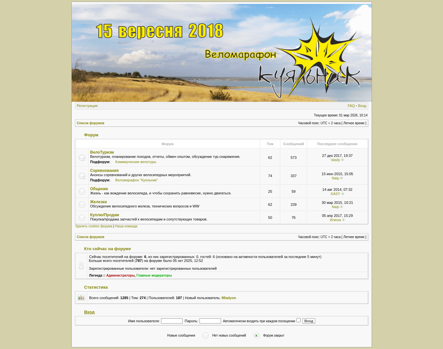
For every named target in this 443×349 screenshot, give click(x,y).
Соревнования (104, 170)
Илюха (335, 220)
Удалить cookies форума (93, 226)
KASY (335, 194)
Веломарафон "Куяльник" (136, 180)
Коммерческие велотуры (135, 162)
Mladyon (229, 298)
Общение (99, 189)
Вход (362, 106)
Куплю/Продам (104, 215)
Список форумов (91, 123)
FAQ (351, 106)
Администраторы (120, 275)
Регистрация (87, 106)
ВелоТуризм (102, 152)
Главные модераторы (154, 275)
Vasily (335, 160)
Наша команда (126, 226)
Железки (98, 202)
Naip (335, 178)
